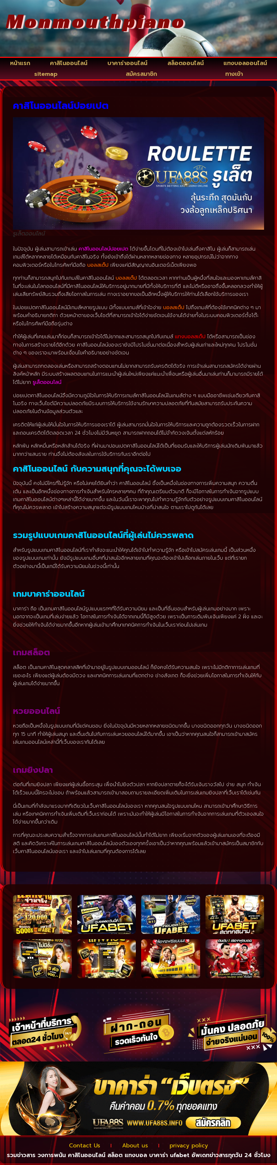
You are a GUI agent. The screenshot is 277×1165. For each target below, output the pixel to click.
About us (135, 1145)
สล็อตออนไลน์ (185, 63)
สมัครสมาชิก (141, 74)
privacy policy (195, 1145)
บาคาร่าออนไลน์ (127, 63)
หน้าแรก (20, 63)
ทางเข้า (234, 74)
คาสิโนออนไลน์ (68, 63)
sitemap (45, 74)
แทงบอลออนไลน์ (245, 63)
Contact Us (78, 1145)
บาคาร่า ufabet (169, 1155)
